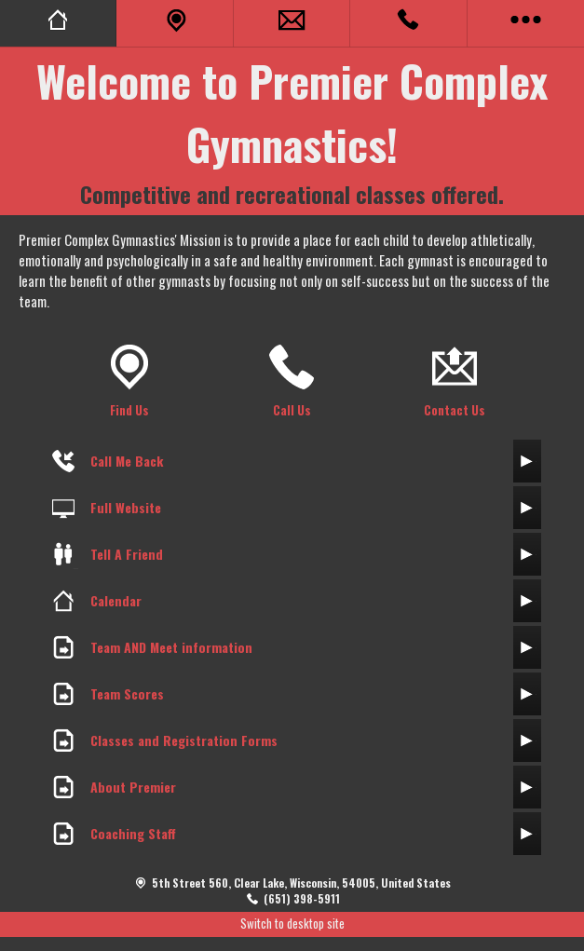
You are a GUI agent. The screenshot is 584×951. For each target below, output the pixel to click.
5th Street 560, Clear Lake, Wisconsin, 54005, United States (301, 882)
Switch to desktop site (292, 923)
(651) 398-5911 (302, 898)
